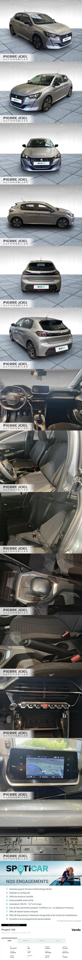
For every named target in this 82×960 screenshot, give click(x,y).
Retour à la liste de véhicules (14, 925)
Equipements (25, 940)
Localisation (41, 940)
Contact (57, 940)
